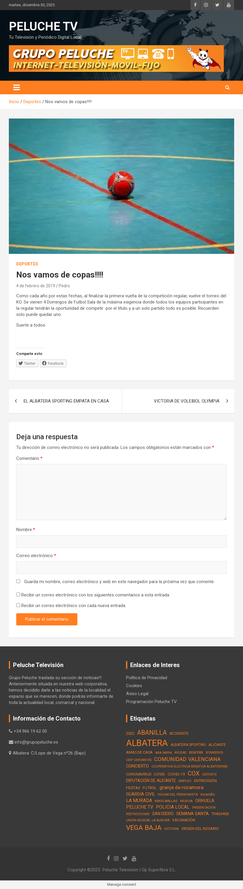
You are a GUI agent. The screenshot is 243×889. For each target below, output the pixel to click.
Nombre (25, 529)
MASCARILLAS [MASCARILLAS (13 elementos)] (166, 801)
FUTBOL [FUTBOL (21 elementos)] (150, 788)
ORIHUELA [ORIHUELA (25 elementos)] (204, 800)
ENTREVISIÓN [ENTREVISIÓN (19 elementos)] (205, 780)
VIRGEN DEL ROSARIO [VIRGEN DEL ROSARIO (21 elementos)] (200, 828)
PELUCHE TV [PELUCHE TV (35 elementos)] (139, 807)
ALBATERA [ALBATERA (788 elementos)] (147, 743)
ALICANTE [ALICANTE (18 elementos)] (217, 744)
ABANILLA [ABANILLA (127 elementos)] (152, 732)
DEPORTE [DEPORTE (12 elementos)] (209, 774)
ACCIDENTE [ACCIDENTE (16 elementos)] (179, 733)
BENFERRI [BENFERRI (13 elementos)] (196, 752)
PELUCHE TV (43, 26)
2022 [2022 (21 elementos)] (130, 733)
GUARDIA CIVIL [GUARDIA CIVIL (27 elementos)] (140, 794)
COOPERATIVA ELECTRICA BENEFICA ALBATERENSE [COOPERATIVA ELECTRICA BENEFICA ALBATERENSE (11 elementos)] (189, 766)
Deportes (27, 264)
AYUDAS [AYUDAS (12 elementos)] (180, 753)
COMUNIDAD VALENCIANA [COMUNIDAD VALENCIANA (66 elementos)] (187, 759)
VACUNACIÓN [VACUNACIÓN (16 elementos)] (183, 820)
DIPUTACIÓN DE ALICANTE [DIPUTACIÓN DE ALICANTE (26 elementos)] (151, 780)
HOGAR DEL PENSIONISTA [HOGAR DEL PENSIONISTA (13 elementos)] (178, 794)
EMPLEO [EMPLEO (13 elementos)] (185, 781)
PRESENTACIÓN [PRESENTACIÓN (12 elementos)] (204, 807)
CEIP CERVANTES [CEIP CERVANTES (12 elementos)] (138, 760)
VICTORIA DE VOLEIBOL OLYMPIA (186, 401)
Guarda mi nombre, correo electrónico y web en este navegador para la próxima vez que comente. (119, 581)
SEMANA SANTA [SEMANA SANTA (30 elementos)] (192, 813)
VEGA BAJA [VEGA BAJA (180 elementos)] (144, 828)
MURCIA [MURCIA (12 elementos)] (186, 801)
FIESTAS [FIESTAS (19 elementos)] (133, 788)
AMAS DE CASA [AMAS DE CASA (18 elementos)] (139, 752)
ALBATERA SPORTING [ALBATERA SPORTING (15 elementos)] (188, 745)
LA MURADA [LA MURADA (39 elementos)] (139, 800)
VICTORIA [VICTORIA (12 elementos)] (171, 829)
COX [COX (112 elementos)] (194, 773)
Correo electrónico (36, 555)
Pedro (64, 285)
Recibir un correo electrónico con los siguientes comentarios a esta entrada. (95, 595)
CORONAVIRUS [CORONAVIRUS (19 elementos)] (138, 774)
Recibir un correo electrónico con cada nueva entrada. (73, 605)
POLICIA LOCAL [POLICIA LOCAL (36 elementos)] (173, 807)
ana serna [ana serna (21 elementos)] (163, 752)
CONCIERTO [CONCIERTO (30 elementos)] (137, 766)
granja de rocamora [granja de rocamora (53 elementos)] (181, 787)
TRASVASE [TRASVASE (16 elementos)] (220, 814)
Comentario (29, 458)
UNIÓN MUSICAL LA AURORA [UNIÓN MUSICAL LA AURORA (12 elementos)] (147, 820)
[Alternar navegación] (16, 87)
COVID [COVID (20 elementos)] (159, 774)
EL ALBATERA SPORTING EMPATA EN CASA (66, 401)
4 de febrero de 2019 (35, 285)
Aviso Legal (137, 693)
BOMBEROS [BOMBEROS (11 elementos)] (214, 753)
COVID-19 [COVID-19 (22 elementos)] (176, 774)
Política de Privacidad (146, 677)
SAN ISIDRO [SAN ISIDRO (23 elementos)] (163, 813)
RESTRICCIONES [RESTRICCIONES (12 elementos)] (137, 814)
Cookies (134, 685)
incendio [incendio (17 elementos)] (207, 794)
